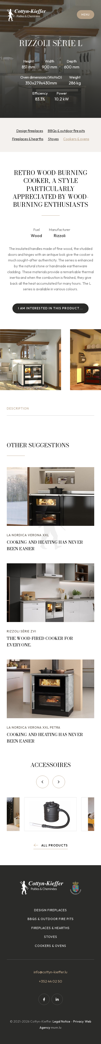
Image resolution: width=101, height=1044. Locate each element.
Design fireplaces (29, 130)
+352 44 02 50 (50, 981)
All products (54, 845)
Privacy (78, 1021)
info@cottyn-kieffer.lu (50, 972)
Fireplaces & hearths (27, 139)
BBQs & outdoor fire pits (66, 130)
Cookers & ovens (76, 139)
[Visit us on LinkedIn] (57, 999)
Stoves (53, 139)
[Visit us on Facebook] (44, 999)
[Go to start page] (26, 15)
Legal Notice (61, 1021)
